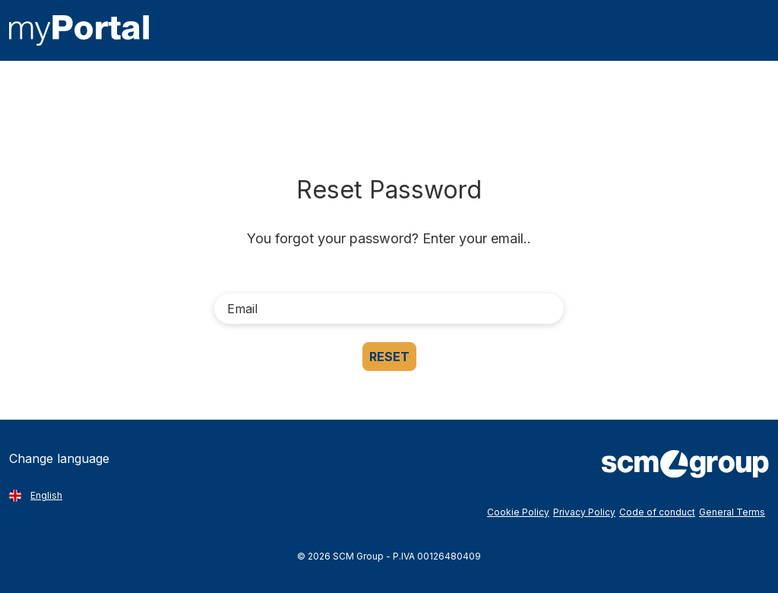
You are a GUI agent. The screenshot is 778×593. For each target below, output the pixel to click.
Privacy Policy (584, 512)
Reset (389, 356)
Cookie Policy (518, 512)
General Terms (732, 512)
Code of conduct (657, 512)
